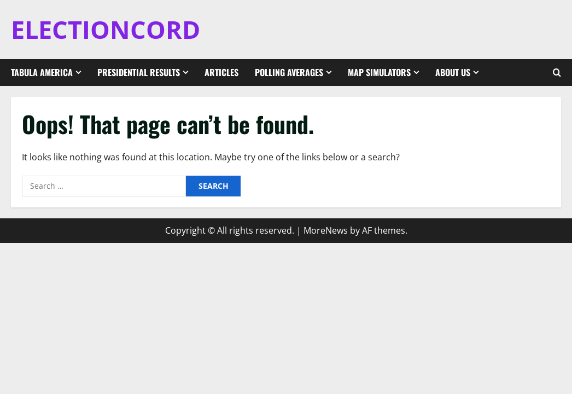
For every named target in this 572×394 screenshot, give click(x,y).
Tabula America (42, 72)
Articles (221, 72)
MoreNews (325, 230)
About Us (452, 72)
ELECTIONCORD (105, 29)
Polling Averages (289, 72)
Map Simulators (379, 72)
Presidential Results (138, 72)
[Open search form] (557, 72)
